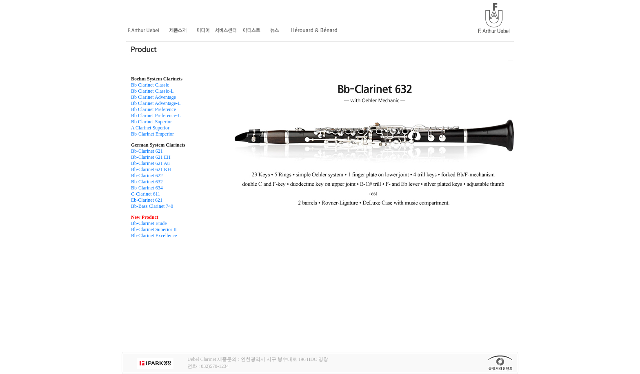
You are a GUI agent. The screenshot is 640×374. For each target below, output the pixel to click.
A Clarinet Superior (150, 128)
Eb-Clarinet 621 (146, 200)
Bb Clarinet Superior (151, 122)
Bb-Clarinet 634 (147, 188)
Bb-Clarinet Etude (149, 223)
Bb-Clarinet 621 (147, 151)
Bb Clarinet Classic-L (152, 91)
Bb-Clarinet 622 (147, 175)
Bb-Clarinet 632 (147, 182)
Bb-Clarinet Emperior (152, 134)
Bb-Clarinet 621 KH (151, 169)
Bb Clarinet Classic (150, 85)
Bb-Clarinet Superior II (154, 229)
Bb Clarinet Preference (153, 109)
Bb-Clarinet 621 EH (151, 157)
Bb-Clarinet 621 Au (150, 163)
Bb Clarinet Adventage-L (155, 103)
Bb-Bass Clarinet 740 (152, 206)
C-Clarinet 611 (145, 194)
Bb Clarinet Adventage (153, 97)
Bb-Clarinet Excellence (154, 235)
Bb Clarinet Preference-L (155, 115)
